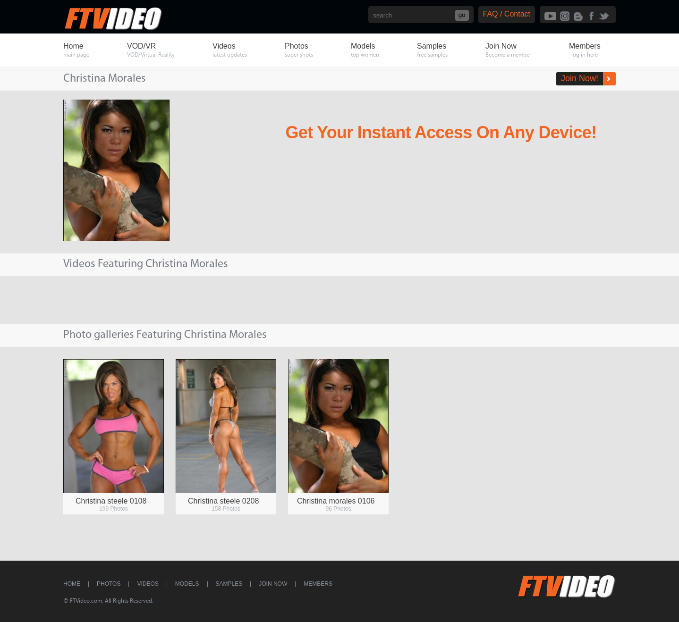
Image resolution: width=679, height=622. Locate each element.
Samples (229, 583)
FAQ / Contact (506, 14)
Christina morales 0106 (336, 501)
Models (187, 583)
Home (71, 583)
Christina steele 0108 (111, 501)
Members (318, 583)
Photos (108, 583)
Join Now (273, 583)
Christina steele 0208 (223, 501)
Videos (147, 583)
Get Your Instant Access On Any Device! (441, 132)
